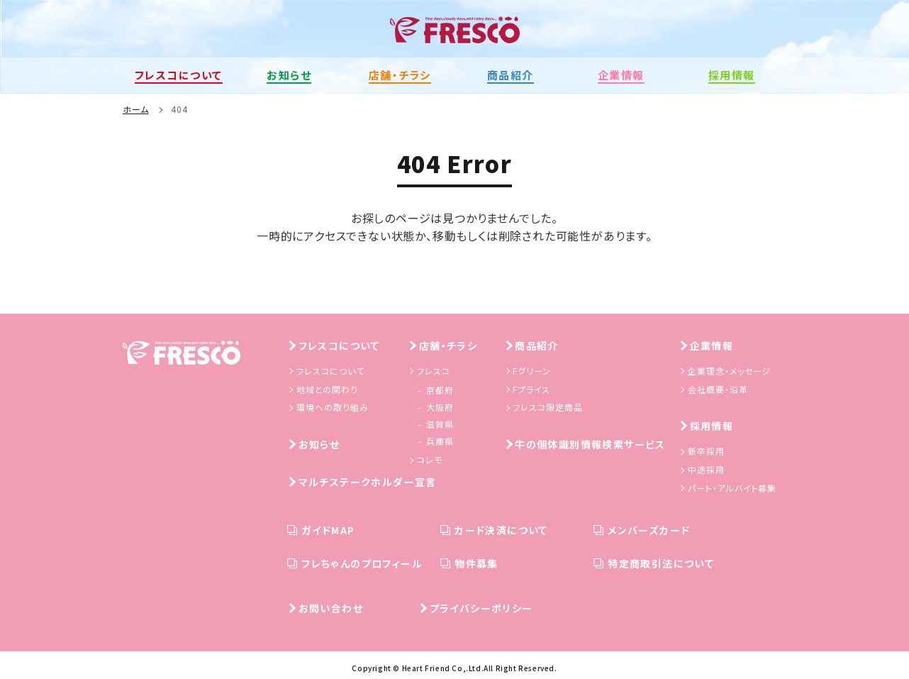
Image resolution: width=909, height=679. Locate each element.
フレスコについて (339, 344)
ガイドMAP (328, 528)
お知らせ (319, 443)
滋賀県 (440, 422)
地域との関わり (327, 387)
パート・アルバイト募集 (732, 486)
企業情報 (712, 344)
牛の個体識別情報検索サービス (590, 443)
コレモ (429, 458)
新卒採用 (706, 449)
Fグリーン (532, 369)
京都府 (440, 388)
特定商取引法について (661, 562)
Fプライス (531, 387)
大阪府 (440, 405)
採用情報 (712, 424)
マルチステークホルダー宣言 (368, 480)
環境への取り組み (332, 405)
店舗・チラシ (448, 344)
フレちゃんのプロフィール (362, 562)
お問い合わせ (331, 607)
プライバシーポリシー (481, 607)
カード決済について (501, 528)
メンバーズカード (649, 528)
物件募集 (476, 562)
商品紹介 (537, 344)
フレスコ (433, 369)
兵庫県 (440, 440)
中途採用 (706, 468)
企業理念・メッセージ (729, 369)
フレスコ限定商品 (548, 405)
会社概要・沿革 (718, 387)
